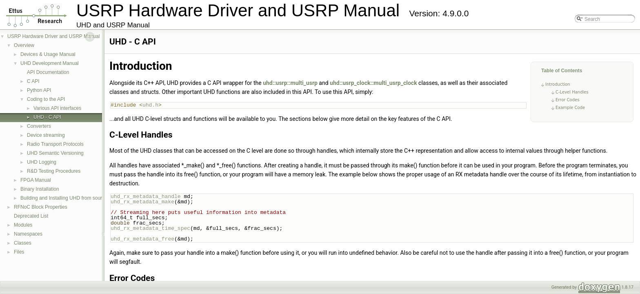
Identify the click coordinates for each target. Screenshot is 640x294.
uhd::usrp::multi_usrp (290, 83)
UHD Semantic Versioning (55, 153)
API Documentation (48, 72)
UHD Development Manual (49, 63)
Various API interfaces (57, 108)
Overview (24, 45)
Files (19, 252)
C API (33, 81)
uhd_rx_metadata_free (142, 239)
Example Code (570, 107)
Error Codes (567, 100)
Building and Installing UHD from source (63, 198)
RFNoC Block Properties (40, 207)
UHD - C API (47, 117)
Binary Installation (39, 189)
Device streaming (46, 135)
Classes (22, 243)
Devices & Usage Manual (48, 54)
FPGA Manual (35, 180)
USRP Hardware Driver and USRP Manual (53, 36)
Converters (39, 126)
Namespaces (28, 234)
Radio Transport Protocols (55, 144)
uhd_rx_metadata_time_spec (150, 228)
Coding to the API (46, 99)
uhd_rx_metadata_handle (146, 196)
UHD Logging (41, 162)
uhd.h (150, 105)
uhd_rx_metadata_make (142, 201)
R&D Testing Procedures (53, 171)
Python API (39, 90)
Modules (23, 225)
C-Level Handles (572, 92)
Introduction (557, 84)
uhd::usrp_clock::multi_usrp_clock (373, 83)
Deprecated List (31, 216)
